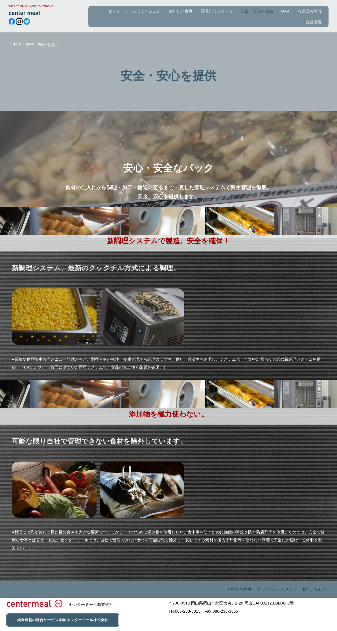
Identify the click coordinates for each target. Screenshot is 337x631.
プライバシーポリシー (276, 589)
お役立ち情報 (309, 11)
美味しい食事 (180, 11)
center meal (24, 13)
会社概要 (314, 22)
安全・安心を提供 (257, 11)
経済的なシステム (217, 11)
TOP (17, 45)
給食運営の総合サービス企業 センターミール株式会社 (62, 620)
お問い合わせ (314, 589)
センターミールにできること (134, 11)
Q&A (285, 11)
